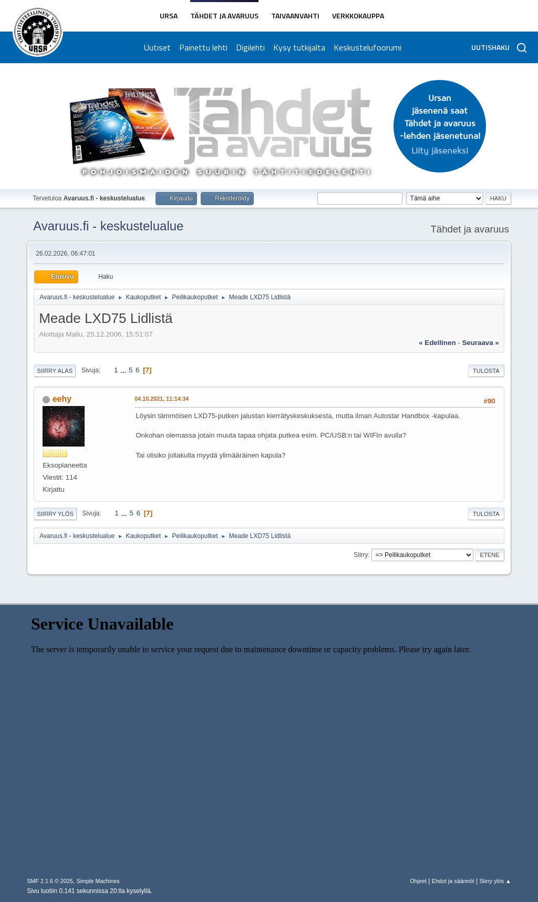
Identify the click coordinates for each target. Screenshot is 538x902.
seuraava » (480, 343)
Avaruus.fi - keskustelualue (108, 226)
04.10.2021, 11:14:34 (161, 399)
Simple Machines (98, 881)
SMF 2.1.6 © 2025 (50, 881)
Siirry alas (55, 371)
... (124, 370)
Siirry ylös (55, 514)
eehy (62, 398)
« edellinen (437, 343)
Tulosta (486, 371)
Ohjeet (418, 881)
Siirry (361, 555)
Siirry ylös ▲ (495, 881)
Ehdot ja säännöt (453, 881)
